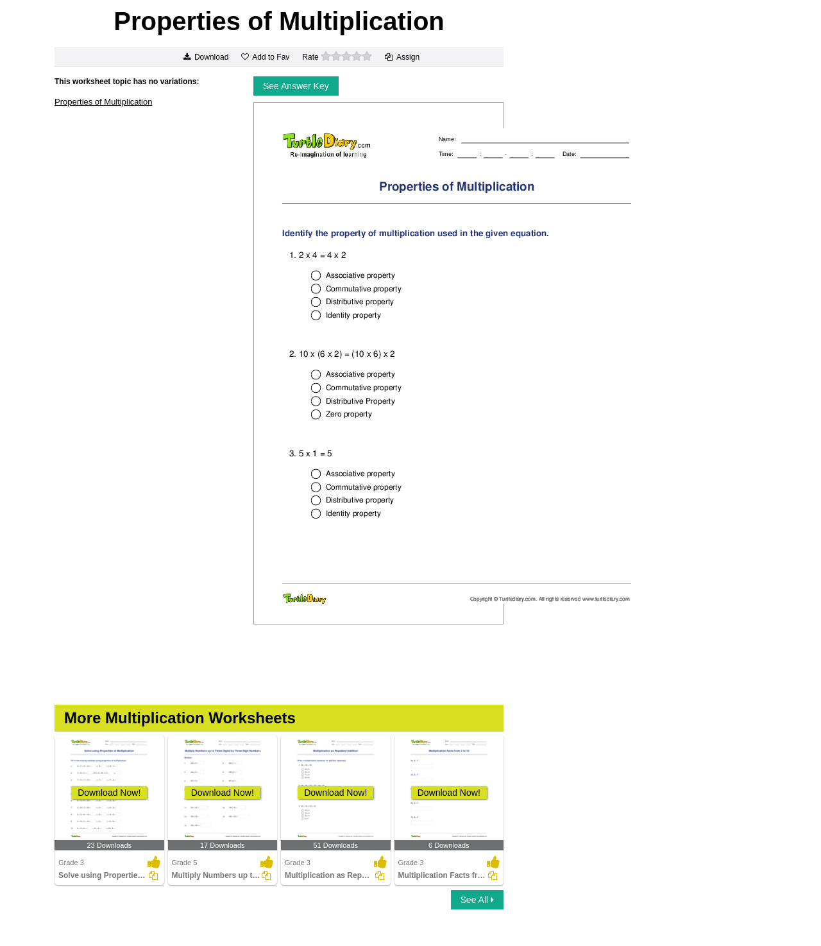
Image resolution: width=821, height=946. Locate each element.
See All (477, 900)
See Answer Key (296, 86)
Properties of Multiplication (103, 102)
